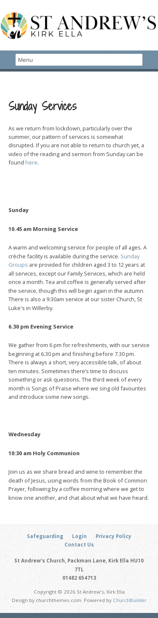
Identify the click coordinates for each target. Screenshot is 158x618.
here (31, 162)
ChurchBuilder (130, 600)
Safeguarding (45, 536)
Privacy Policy (113, 536)
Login (79, 536)
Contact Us (79, 544)
